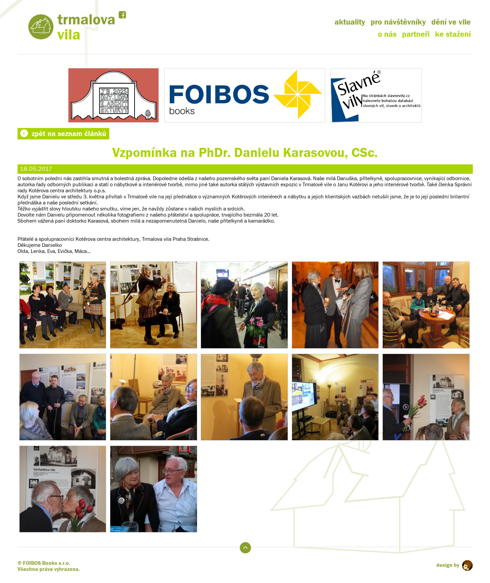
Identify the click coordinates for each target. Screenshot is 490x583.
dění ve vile (451, 22)
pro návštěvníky (398, 22)
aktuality (350, 22)
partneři (416, 34)
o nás (387, 34)
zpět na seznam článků (63, 133)
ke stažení (453, 34)
